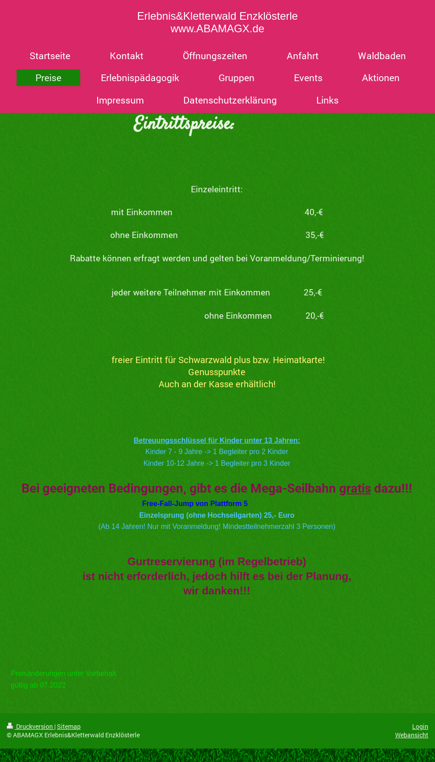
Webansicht (411, 735)
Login (420, 726)
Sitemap (69, 726)
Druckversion (30, 726)
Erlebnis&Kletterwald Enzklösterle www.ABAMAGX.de (217, 22)
